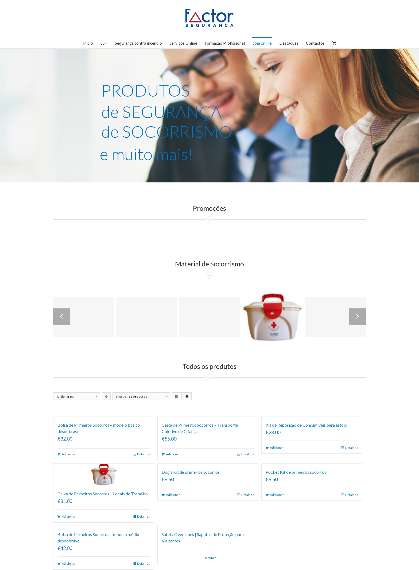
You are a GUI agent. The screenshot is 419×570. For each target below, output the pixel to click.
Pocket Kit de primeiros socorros (296, 472)
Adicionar (69, 454)
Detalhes (143, 454)
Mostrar (131, 397)
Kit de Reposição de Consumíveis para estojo (306, 424)
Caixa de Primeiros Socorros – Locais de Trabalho (102, 493)
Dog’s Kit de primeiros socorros (191, 472)
